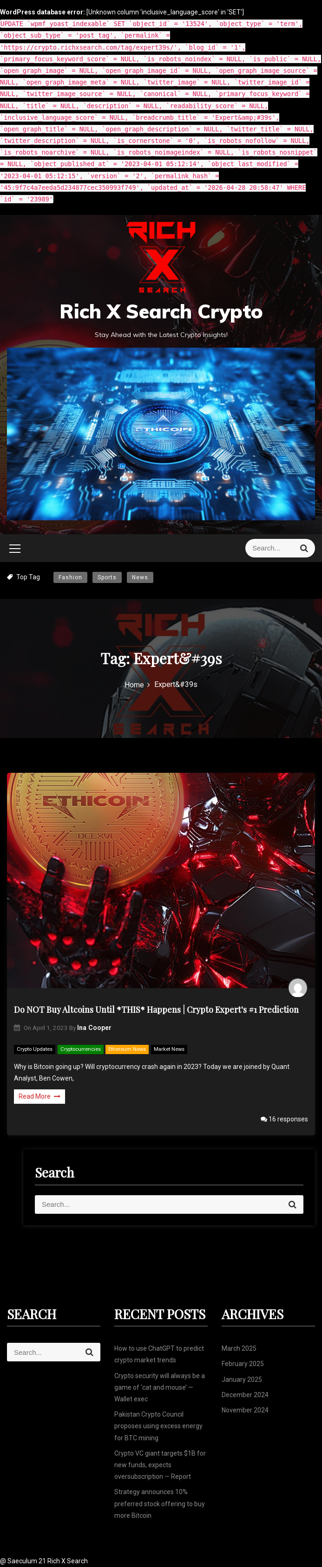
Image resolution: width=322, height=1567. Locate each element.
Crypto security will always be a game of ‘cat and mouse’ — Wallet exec (159, 1387)
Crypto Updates (35, 1049)
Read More (39, 1096)
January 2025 (242, 1379)
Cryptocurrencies (80, 1049)
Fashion (70, 577)
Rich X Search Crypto (161, 311)
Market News (169, 1049)
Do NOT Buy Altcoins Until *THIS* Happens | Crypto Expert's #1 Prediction (156, 1009)
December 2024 (245, 1395)
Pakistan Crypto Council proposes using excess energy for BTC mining (158, 1426)
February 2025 (243, 1363)
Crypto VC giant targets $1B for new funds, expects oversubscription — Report (160, 1465)
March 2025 (239, 1348)
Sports (107, 577)
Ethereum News (127, 1049)
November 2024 (245, 1410)
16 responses (284, 1119)
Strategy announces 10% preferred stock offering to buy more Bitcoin (159, 1503)
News (140, 577)
